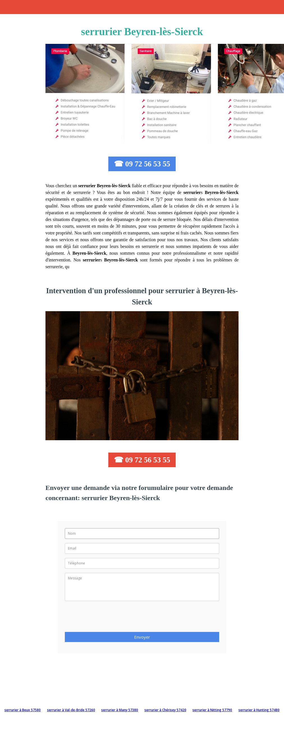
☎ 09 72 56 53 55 (142, 164)
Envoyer (142, 637)
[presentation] (107, 618)
